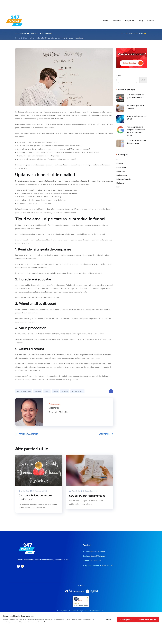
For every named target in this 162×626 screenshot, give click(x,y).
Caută (118, 76)
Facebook (111, 392)
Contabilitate (121, 168)
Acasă (105, 8)
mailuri (55, 392)
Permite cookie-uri (147, 619)
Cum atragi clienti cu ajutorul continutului (37, 498)
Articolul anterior (26, 434)
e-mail (47, 392)
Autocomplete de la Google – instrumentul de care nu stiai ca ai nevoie (136, 131)
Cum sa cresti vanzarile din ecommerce (136, 142)
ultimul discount (77, 392)
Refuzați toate (126, 619)
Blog (141, 8)
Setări (107, 619)
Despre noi (129, 8)
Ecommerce (120, 172)
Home (17, 38)
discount (38, 392)
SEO (118, 187)
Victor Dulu (20, 34)
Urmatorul (106, 434)
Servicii (116, 8)
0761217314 (96, 561)
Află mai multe (41, 622)
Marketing (39, 18)
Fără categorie (121, 176)
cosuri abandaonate (24, 392)
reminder (65, 392)
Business (27, 18)
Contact (150, 8)
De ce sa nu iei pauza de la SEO (136, 118)
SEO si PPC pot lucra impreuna (88, 496)
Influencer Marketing (124, 180)
